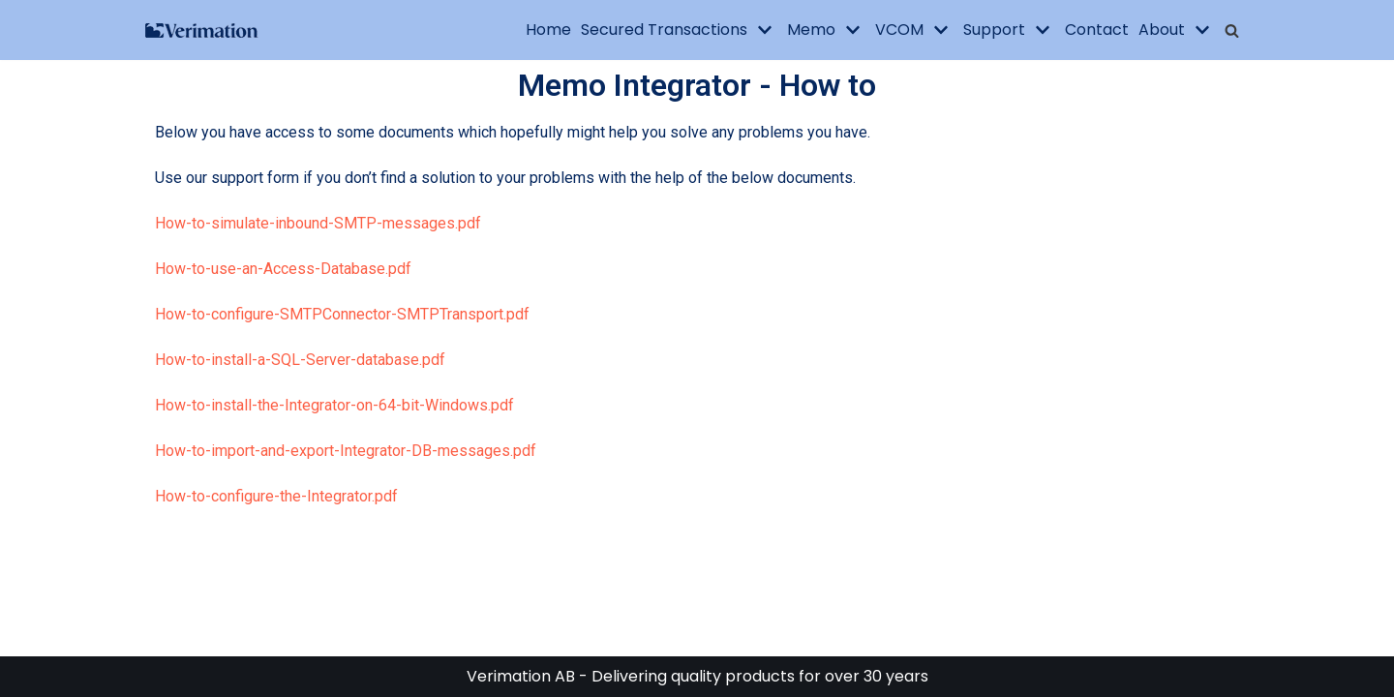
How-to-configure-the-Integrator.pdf (276, 496)
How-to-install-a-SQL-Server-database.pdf (300, 359)
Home (548, 29)
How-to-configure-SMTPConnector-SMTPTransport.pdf (342, 314)
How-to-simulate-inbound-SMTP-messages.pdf (318, 223)
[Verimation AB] (202, 30)
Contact (1097, 29)
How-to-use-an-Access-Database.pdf (283, 268)
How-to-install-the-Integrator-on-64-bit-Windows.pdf (334, 405)
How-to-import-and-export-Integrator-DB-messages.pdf (345, 450)
